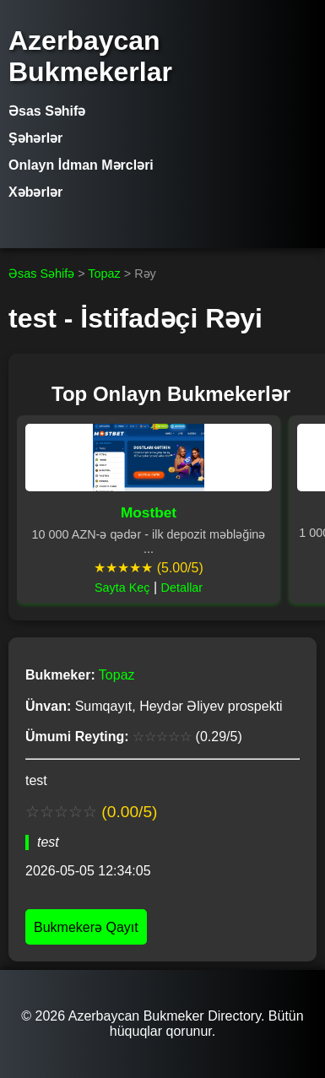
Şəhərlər (35, 138)
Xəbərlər (35, 192)
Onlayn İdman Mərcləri (81, 165)
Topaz (104, 273)
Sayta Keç (122, 587)
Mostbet (148, 512)
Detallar (182, 587)
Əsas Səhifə (46, 111)
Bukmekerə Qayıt (86, 927)
